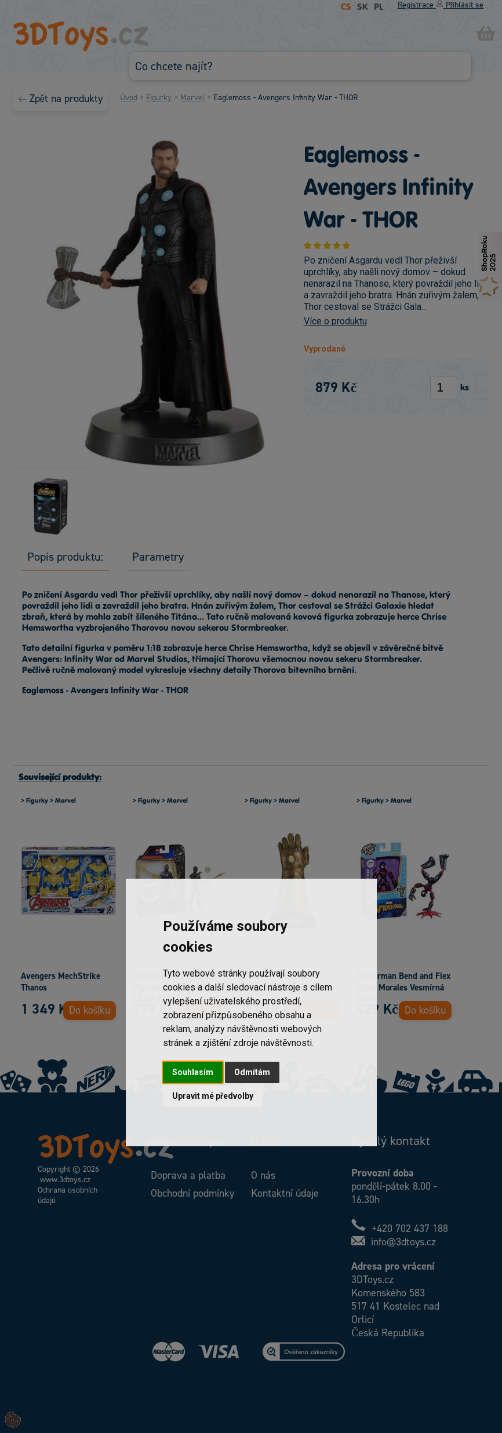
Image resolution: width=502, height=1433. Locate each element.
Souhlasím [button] (192, 1072)
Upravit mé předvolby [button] (212, 1096)
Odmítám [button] (252, 1072)
